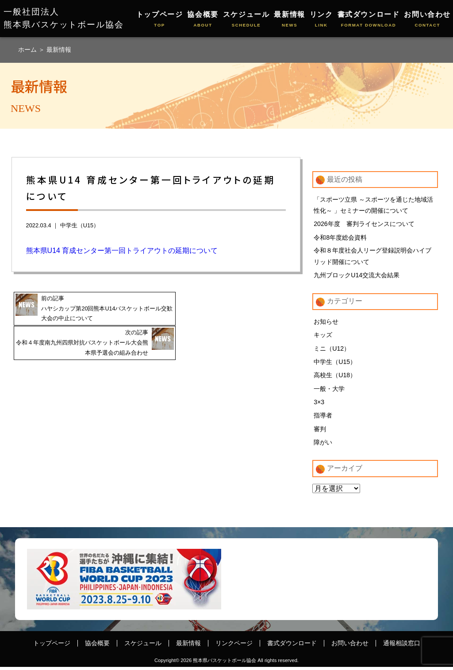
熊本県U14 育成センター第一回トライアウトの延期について (123, 250)
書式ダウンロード (369, 20)
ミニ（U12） (332, 350)
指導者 (323, 417)
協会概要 (202, 20)
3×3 (319, 404)
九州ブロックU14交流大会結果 (356, 276)
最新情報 (289, 20)
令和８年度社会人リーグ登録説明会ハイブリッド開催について (372, 257)
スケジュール (246, 20)
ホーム (28, 49)
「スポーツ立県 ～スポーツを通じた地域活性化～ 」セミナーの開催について (373, 205)
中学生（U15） (79, 225)
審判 (320, 431)
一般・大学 (329, 390)
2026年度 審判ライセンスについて (364, 224)
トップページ (159, 20)
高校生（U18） (335, 377)
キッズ (323, 336)
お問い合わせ (427, 20)
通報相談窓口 (401, 646)
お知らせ (326, 322)
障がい (323, 445)
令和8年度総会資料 (340, 237)
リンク (321, 20)
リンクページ (234, 646)
